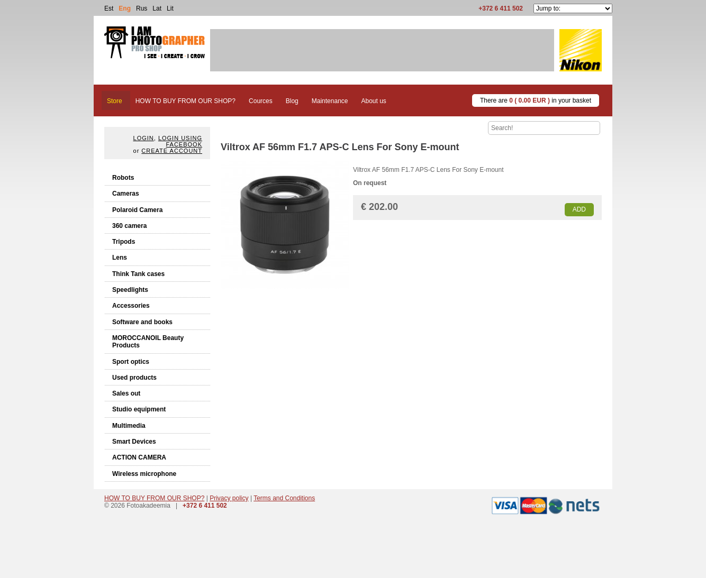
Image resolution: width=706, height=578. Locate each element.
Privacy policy (229, 498)
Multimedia (129, 425)
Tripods (123, 241)
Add (579, 209)
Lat (156, 8)
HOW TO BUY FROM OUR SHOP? (154, 498)
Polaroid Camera (137, 210)
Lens (119, 257)
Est (108, 8)
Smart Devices (134, 441)
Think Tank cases (138, 274)
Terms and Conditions (284, 498)
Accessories (131, 305)
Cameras (125, 193)
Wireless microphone (144, 474)
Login (143, 138)
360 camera (129, 226)
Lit (170, 8)
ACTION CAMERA (139, 457)
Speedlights (130, 289)
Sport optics (130, 361)
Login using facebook (180, 141)
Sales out (126, 393)
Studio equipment (139, 409)
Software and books (142, 322)
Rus (141, 8)
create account (171, 151)
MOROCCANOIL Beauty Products (148, 341)
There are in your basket (535, 100)
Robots (123, 177)
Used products (134, 377)
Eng (125, 8)
